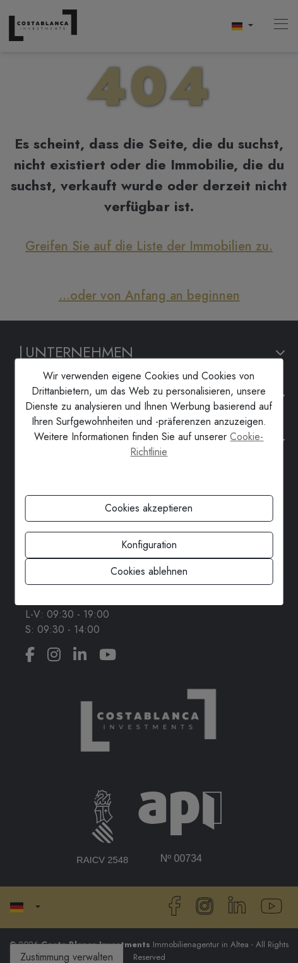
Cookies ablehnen (149, 571)
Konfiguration (149, 544)
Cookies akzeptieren (149, 508)
